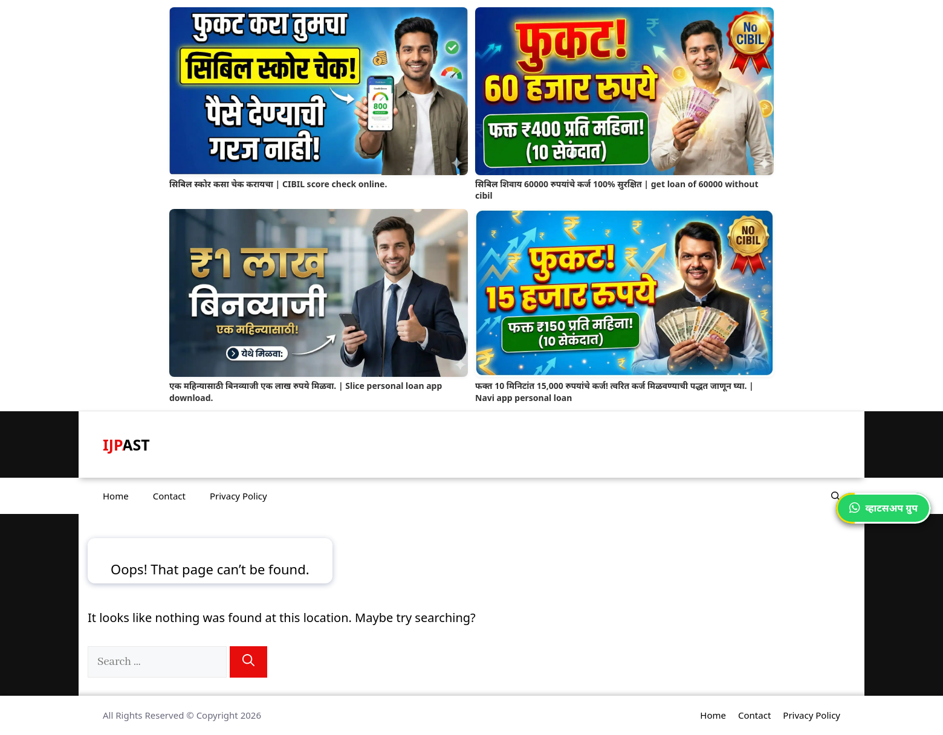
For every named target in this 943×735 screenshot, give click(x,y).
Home (116, 496)
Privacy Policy (238, 496)
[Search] (248, 662)
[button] (835, 496)
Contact (169, 496)
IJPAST (126, 444)
